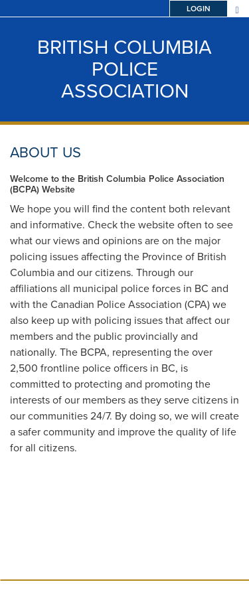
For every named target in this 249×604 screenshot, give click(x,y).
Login (198, 9)
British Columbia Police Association (124, 69)
